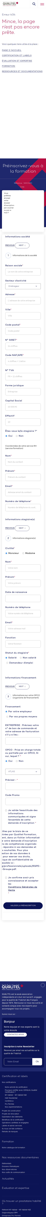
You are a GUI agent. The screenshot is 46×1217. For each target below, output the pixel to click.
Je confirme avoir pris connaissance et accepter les (24, 886)
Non (20, 436)
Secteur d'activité (15, 281)
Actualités (8, 1179)
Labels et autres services (12, 1126)
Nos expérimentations (13, 1107)
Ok (37, 1062)
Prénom (10, 471)
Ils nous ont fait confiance (12, 1129)
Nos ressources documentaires (20, 1157)
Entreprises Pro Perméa (11, 1216)
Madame (28, 553)
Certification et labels (15, 1076)
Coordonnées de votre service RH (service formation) (21, 447)
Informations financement (20, 678)
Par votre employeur (19, 712)
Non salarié (28, 658)
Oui (9, 436)
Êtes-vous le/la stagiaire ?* (21, 431)
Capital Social (13, 401)
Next (21, 245)
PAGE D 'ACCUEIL (11, 50)
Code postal (12, 325)
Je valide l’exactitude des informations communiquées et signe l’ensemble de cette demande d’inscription (23, 816)
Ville (8, 309)
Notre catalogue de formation (13, 1148)
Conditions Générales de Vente (22, 888)
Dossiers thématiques (10, 1166)
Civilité (10, 548)
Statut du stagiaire (17, 653)
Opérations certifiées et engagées (15, 1123)
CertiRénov (9, 1101)
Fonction (10, 638)
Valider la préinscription (23, 906)
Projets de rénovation (10, 1114)
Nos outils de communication (13, 1172)
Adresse (10, 294)
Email (9, 486)
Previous (9, 245)
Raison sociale (14, 265)
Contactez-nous (15, 1034)
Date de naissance (16, 592)
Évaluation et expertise (15, 1188)
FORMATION (8, 66)
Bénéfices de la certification (13, 1120)
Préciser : (11, 780)
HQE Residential (11, 1098)
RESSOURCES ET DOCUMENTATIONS (22, 71)
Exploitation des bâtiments (12, 1117)
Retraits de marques (10, 1131)
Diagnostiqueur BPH (10, 1213)
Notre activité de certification (16, 1087)
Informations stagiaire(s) (20, 520)
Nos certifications (9, 1082)
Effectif (9, 416)
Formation (8, 1142)
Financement (13, 707)
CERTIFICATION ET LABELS (17, 56)
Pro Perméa (9, 1104)
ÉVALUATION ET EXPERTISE (17, 61)
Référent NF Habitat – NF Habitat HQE (16, 1210)
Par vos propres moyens (22, 717)
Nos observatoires (9, 1169)
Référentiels (6, 1163)
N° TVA (9, 370)
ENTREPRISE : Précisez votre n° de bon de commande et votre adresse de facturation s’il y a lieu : (22, 730)
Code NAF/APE (14, 355)
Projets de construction (11, 1111)
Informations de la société (21, 255)
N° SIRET (11, 340)
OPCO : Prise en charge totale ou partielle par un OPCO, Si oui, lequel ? (23, 753)
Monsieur (12, 553)
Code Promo (12, 795)
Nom (8, 456)
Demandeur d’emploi (20, 663)
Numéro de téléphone (18, 501)
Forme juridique (14, 386)
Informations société (17, 237)
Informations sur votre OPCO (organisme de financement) (22, 697)
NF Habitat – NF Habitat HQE (16, 1095)
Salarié (11, 658)
